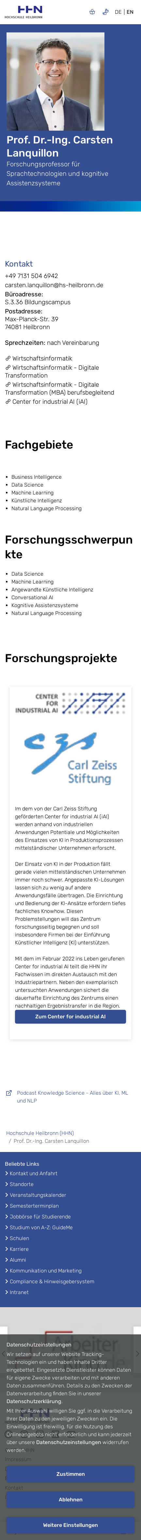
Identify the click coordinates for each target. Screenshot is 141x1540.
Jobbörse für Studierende (40, 1217)
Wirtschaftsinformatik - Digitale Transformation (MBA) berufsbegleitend (59, 388)
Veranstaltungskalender (38, 1195)
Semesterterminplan (34, 1206)
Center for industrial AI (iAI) (46, 401)
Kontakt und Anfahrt (33, 1173)
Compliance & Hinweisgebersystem (52, 1281)
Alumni (18, 1260)
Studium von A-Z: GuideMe (41, 1227)
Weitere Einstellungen (70, 1525)
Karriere (19, 1249)
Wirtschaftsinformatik (38, 358)
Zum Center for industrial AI (70, 1016)
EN (130, 12)
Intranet (19, 1292)
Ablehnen (71, 1499)
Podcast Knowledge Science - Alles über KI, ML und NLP (66, 1097)
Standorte (22, 1184)
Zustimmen (70, 1474)
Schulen (19, 1238)
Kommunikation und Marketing (46, 1271)
